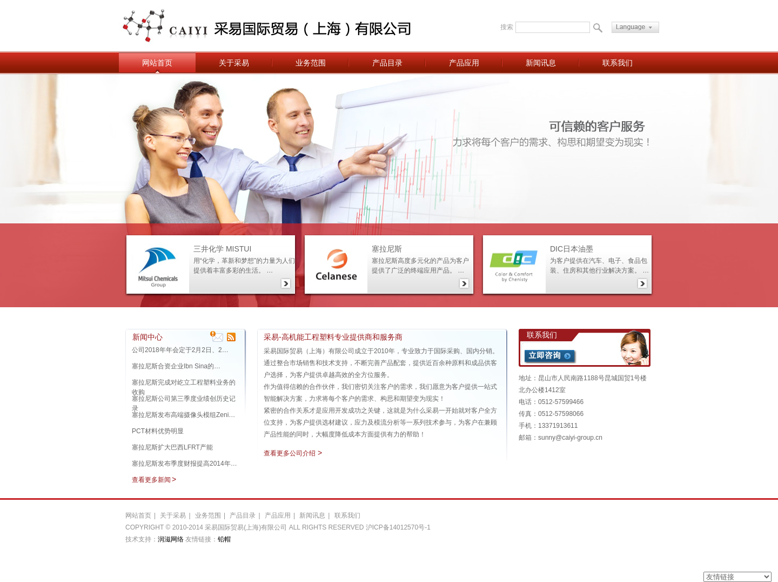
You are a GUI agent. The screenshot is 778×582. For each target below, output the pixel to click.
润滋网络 (171, 539)
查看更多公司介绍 (290, 453)
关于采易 (234, 62)
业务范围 (311, 62)
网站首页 (157, 62)
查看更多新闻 (151, 480)
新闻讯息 (541, 62)
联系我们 (617, 62)
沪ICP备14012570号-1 (398, 527)
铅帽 (224, 539)
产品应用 (464, 62)
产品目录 (387, 62)
